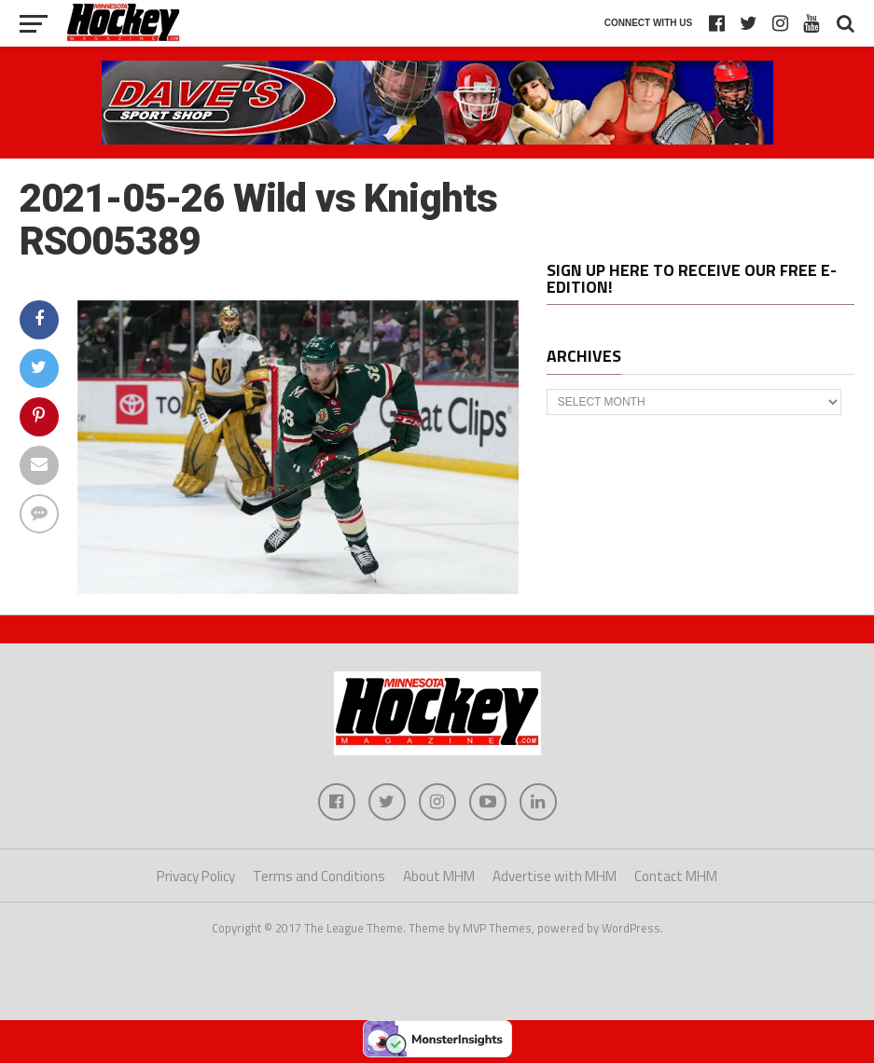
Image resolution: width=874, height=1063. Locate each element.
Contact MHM (675, 876)
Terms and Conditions (319, 876)
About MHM (439, 876)
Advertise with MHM (554, 876)
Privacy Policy (196, 876)
